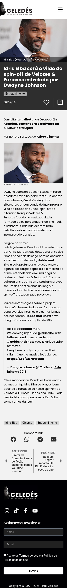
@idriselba (46, 333)
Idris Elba (11, 422)
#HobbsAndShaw (20, 342)
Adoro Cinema (48, 137)
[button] (13, 439)
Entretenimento (15, 93)
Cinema (27, 422)
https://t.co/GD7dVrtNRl (25, 359)
